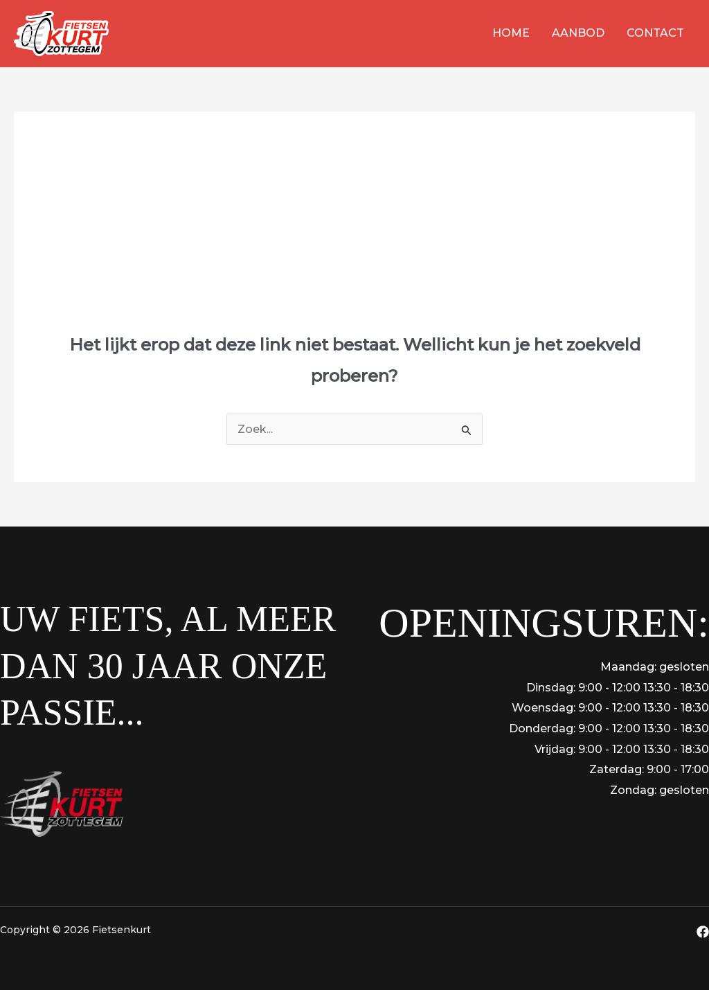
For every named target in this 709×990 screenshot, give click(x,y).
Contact (655, 32)
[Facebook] (703, 932)
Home (511, 32)
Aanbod (578, 32)
